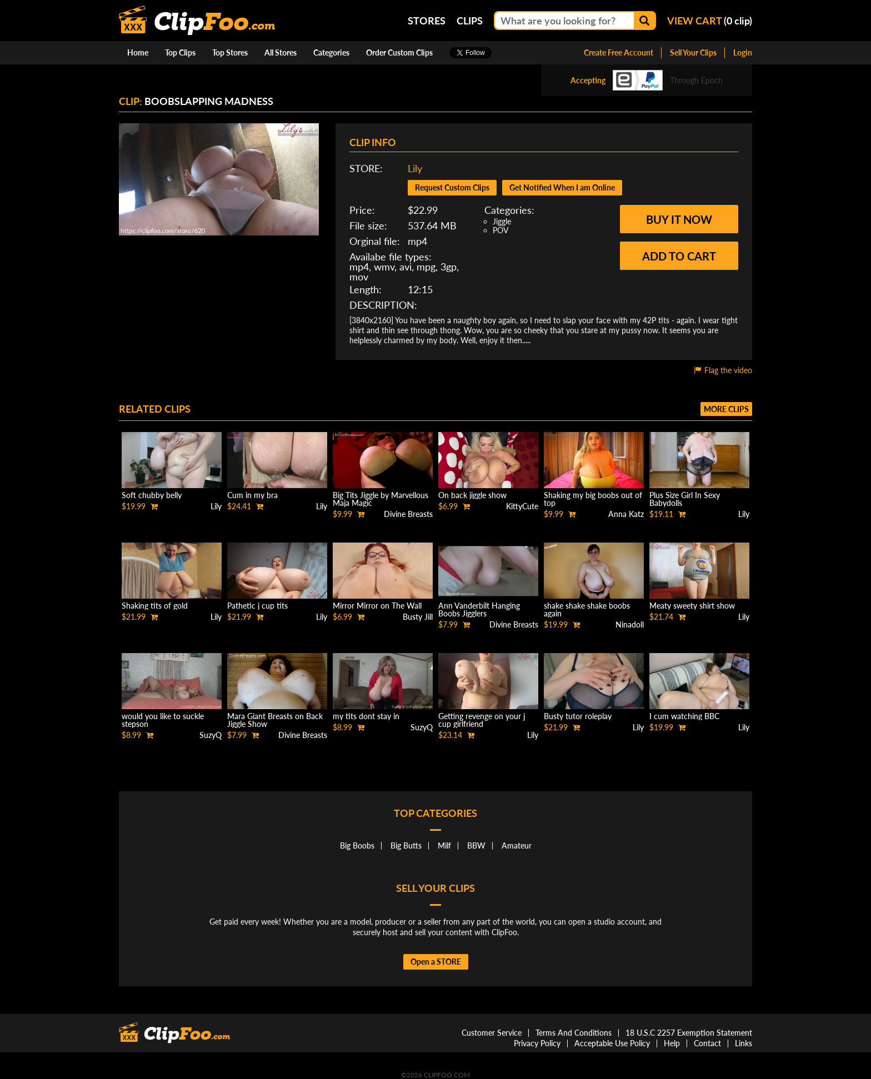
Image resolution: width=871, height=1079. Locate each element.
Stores (426, 20)
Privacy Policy (537, 1043)
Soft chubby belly (152, 495)
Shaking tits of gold (155, 605)
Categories (331, 52)
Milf (444, 845)
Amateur (517, 845)
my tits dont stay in (366, 716)
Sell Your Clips (693, 52)
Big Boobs (357, 845)
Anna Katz (626, 514)
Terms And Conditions (573, 1032)
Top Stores (230, 52)
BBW (476, 845)
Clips (470, 20)
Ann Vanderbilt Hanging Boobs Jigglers (479, 609)
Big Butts (406, 845)
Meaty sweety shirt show (692, 605)
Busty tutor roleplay (578, 716)
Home (137, 52)
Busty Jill (418, 616)
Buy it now (679, 219)
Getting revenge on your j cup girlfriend (481, 720)
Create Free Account (618, 52)
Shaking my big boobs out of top (593, 499)
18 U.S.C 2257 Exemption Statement (688, 1032)
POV (500, 230)
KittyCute (522, 506)
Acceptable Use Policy (612, 1043)
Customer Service (492, 1032)
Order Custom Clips (399, 52)
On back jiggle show (472, 495)
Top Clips (180, 52)
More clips (726, 409)
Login (742, 52)
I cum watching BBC (684, 716)
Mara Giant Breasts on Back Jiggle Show (275, 720)
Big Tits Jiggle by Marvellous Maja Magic (380, 499)
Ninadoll (629, 624)
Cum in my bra (252, 495)
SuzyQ (210, 735)
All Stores (280, 52)
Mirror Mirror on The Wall (377, 605)
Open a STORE (436, 961)
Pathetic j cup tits (257, 605)
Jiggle (502, 221)
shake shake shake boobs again (587, 609)
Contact (707, 1043)
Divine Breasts (408, 514)
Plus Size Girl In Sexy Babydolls (684, 499)
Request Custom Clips (452, 187)
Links (743, 1043)
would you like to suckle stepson (163, 720)
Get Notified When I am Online (562, 187)
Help (672, 1043)
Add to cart (679, 256)
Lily (415, 168)
